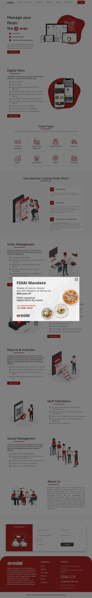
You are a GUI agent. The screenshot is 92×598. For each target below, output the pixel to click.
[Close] (76, 279)
